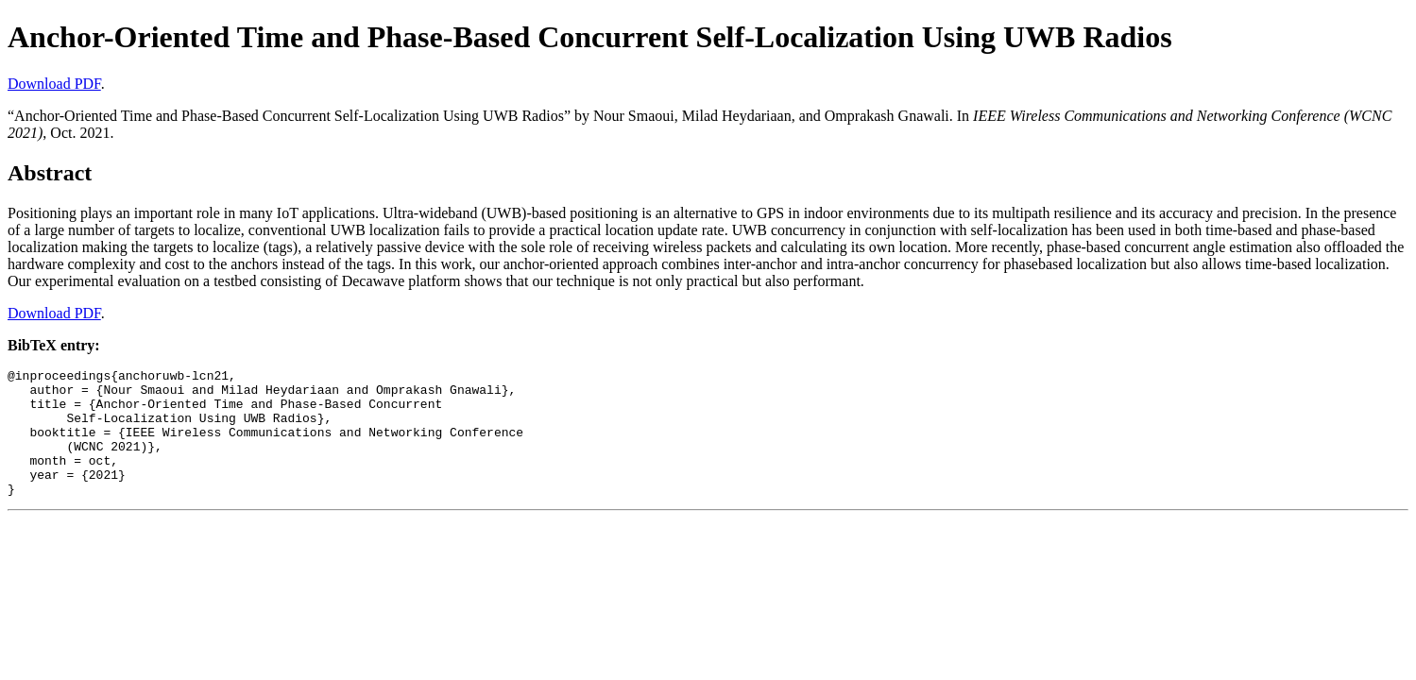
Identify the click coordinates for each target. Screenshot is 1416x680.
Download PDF (54, 84)
